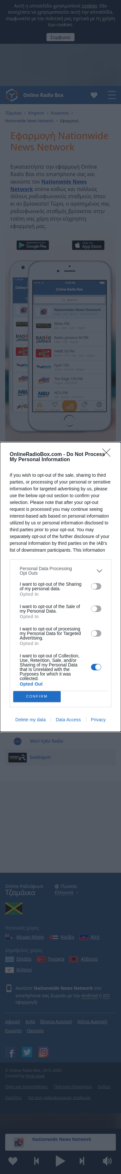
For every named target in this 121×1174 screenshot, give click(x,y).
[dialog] (60, 587)
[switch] (96, 586)
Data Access (68, 719)
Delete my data (30, 719)
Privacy (98, 719)
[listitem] (60, 570)
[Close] (108, 455)
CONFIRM (37, 696)
